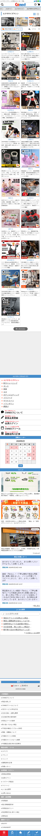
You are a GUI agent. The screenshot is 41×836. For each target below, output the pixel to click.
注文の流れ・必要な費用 (10, 713)
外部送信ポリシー (8, 808)
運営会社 (5, 816)
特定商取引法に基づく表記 (10, 812)
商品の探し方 (6, 701)
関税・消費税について (9, 732)
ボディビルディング (11, 395)
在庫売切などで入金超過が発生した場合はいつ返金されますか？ (17, 624)
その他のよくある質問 (33, 633)
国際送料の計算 (7, 762)
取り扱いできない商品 (9, 724)
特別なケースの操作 (8, 721)
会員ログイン (6, 778)
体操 (5, 389)
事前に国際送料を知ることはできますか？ (17, 621)
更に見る (37, 606)
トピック (37, 553)
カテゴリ (5, 751)
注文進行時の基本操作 (9, 717)
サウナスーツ (8, 401)
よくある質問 (6, 789)
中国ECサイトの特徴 (9, 736)
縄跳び (6, 406)
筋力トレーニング (10, 383)
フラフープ (7, 398)
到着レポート (6, 766)
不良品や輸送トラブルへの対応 (12, 728)
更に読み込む (20, 329)
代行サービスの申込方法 (10, 709)
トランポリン (8, 404)
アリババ (17, 29)
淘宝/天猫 (6, 29)
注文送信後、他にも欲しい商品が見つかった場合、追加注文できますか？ (17, 627)
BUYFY (4, 823)
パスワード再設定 (8, 781)
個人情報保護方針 (8, 804)
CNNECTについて (8, 698)
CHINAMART (6, 827)
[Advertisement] (20, 353)
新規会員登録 (6, 774)
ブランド (5, 755)
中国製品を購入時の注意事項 (11, 743)
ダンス (6, 386)
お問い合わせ (6, 793)
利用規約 (5, 800)
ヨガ (5, 392)
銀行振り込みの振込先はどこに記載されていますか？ (17, 630)
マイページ (5, 785)
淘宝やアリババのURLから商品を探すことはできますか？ (17, 618)
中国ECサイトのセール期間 (11, 740)
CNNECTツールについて (10, 705)
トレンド (5, 759)
